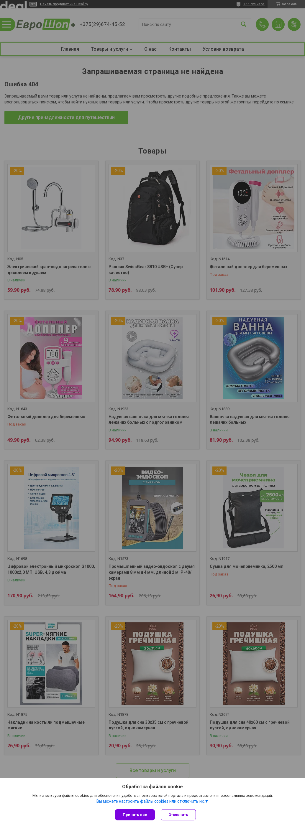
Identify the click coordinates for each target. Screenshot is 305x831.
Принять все (135, 814)
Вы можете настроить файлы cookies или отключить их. (150, 801)
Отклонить (178, 814)
